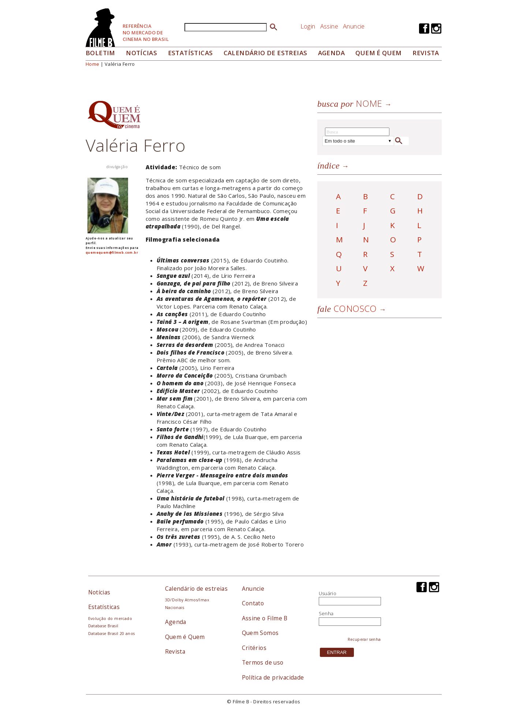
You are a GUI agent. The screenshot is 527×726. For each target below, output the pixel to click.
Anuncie (354, 26)
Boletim (100, 53)
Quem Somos (260, 633)
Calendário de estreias (196, 589)
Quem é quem (378, 53)
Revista (425, 53)
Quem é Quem (185, 637)
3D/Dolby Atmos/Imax (187, 599)
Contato (253, 603)
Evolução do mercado (110, 618)
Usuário (328, 593)
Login (307, 26)
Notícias (141, 53)
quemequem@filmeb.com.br (112, 252)
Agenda (331, 53)
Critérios (254, 648)
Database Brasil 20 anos (111, 633)
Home (93, 64)
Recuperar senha (364, 639)
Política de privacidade (273, 677)
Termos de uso (263, 662)
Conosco (347, 308)
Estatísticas (190, 53)
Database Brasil (103, 625)
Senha (326, 613)
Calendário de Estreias (265, 53)
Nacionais (174, 607)
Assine (329, 26)
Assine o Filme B (265, 618)
